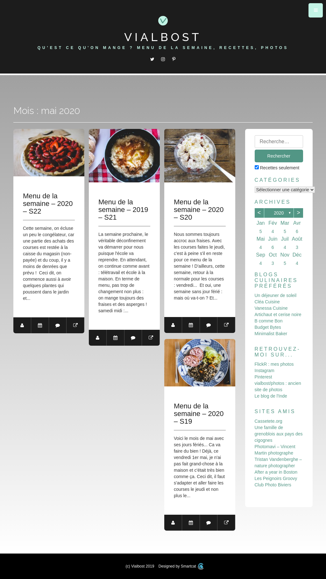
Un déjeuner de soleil (276, 295)
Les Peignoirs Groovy (276, 478)
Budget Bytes (268, 327)
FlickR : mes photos (274, 364)
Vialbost (163, 37)
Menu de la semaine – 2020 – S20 (199, 209)
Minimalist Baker (271, 333)
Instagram (264, 370)
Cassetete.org (268, 421)
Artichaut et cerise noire (278, 314)
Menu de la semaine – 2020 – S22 (48, 203)
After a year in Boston (276, 472)
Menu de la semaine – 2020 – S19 (199, 414)
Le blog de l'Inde (271, 396)
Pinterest (263, 376)
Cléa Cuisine (267, 301)
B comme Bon (269, 320)
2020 (279, 212)
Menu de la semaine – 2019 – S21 (124, 209)
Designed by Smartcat (181, 566)
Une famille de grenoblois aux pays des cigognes (279, 434)
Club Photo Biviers (273, 484)
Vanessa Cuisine (271, 308)
